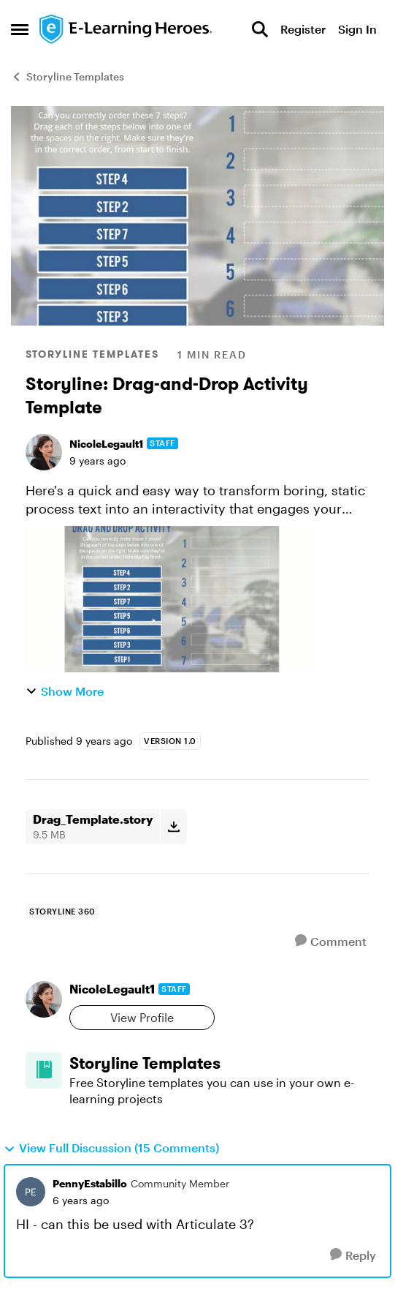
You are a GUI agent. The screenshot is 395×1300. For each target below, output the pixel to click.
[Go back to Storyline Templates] (219, 1063)
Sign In (357, 29)
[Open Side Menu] (20, 29)
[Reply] (353, 1255)
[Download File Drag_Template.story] (173, 826)
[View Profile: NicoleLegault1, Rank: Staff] (44, 452)
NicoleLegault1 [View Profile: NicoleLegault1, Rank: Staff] (106, 443)
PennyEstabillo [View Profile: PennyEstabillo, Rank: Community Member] (90, 1183)
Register (303, 29)
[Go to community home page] (126, 29)
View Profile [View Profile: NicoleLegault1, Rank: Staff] (142, 1017)
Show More (65, 691)
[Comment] (330, 941)
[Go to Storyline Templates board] (44, 1070)
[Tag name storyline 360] (62, 911)
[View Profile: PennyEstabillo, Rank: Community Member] (30, 1191)
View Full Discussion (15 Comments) (111, 1148)
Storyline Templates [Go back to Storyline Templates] (67, 76)
